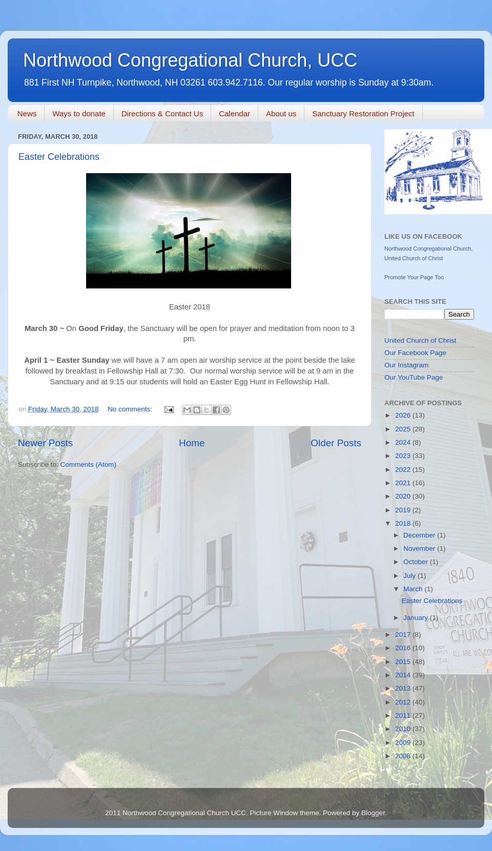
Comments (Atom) (88, 464)
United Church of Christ (420, 340)
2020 (404, 496)
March (413, 589)
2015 (404, 662)
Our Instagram (406, 365)
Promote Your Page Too (414, 277)
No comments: (131, 409)
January (416, 617)
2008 (404, 756)
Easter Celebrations (58, 157)
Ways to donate (79, 113)
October (416, 562)
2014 (404, 675)
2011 (404, 715)
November (420, 548)
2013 (404, 688)
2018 (404, 523)
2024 (404, 442)
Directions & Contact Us (162, 113)
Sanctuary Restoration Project (363, 113)
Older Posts (336, 443)
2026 (404, 415)
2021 (404, 483)
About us (281, 113)
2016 (404, 648)
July (410, 575)
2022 (404, 469)
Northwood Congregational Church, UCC (190, 60)
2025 (404, 429)
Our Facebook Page (415, 353)
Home (191, 443)
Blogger (373, 813)
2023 (404, 456)
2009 (404, 742)
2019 (404, 510)
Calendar (234, 113)
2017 (404, 634)
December (420, 535)
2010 (404, 729)
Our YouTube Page (413, 377)
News (27, 113)
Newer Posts (45, 443)
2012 (404, 702)
